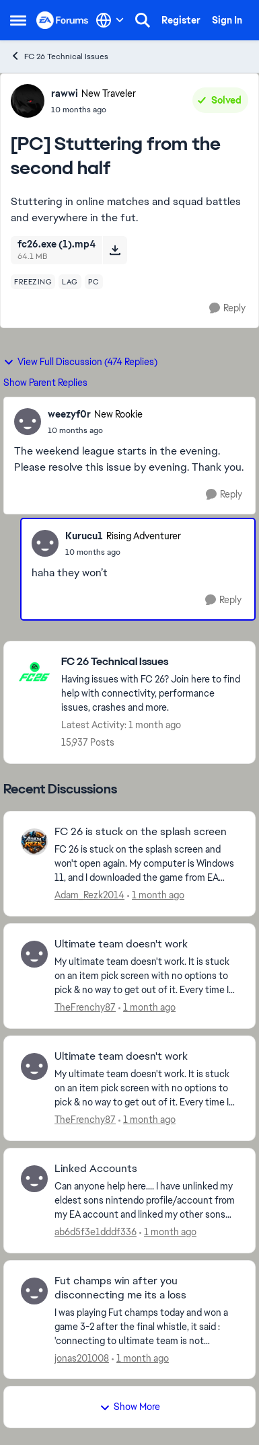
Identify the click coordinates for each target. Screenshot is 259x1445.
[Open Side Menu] (18, 20)
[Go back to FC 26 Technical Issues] (151, 662)
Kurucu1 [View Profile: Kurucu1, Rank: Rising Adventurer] (84, 536)
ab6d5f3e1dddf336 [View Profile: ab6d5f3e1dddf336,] (95, 1232)
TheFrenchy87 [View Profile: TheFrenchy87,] (85, 1007)
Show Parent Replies (45, 383)
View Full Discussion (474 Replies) (80, 362)
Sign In (227, 20)
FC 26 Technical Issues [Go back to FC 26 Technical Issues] (59, 56)
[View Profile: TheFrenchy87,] (34, 954)
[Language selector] (110, 20)
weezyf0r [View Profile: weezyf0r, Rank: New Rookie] (69, 414)
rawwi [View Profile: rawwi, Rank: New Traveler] (64, 93)
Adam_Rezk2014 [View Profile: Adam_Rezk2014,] (89, 895)
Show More (130, 1407)
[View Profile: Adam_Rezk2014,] (34, 841)
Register (180, 20)
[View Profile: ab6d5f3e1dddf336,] (34, 1178)
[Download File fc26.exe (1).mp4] (114, 250)
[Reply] (227, 308)
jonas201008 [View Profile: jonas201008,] (81, 1358)
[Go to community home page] (62, 20)
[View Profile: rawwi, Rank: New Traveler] (27, 101)
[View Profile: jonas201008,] (34, 1291)
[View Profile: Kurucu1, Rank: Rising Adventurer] (45, 543)
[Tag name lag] (70, 281)
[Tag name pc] (94, 281)
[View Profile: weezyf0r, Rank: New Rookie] (27, 421)
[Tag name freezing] (33, 281)
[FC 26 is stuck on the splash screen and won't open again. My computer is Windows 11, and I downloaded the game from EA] (146, 864)
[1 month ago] (155, 895)
